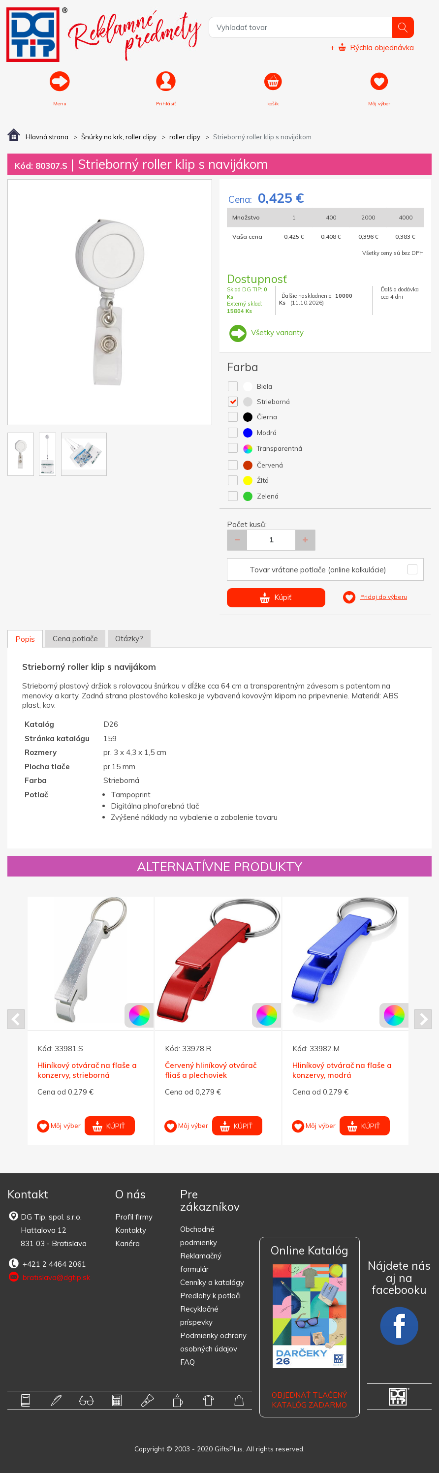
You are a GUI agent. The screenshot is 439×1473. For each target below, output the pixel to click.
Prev (16, 1019)
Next (423, 1019)
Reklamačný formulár (200, 1262)
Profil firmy (134, 1217)
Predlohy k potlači (210, 1295)
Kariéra (127, 1243)
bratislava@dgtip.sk (48, 1277)
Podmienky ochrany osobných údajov (213, 1342)
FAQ (187, 1362)
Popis (25, 639)
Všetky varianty (265, 332)
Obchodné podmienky (198, 1235)
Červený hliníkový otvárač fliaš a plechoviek (210, 1070)
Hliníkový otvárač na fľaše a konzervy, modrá (342, 1070)
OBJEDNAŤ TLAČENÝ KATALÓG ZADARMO (309, 1400)
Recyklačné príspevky (199, 1315)
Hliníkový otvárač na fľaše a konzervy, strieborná (87, 1070)
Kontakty (130, 1230)
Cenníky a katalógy (212, 1282)
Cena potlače (75, 638)
